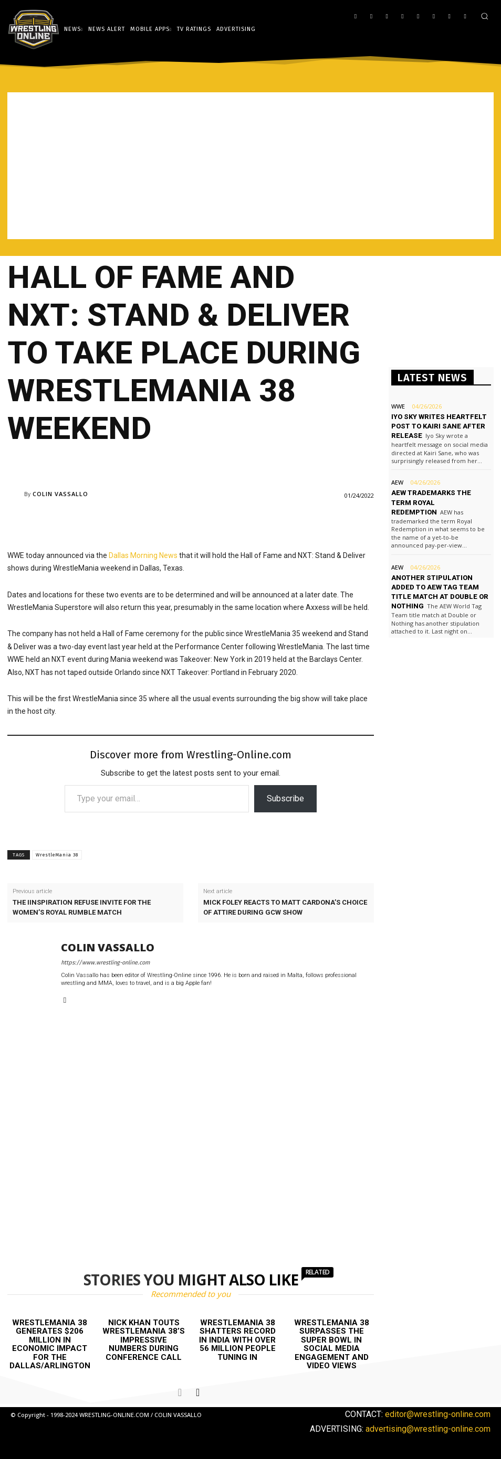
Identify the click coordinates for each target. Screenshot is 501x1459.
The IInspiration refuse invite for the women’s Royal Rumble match (82, 907)
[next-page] (198, 1392)
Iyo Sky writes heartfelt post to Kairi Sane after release (439, 426)
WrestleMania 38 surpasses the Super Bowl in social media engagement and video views (331, 1344)
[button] (484, 16)
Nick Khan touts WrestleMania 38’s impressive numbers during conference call (143, 1340)
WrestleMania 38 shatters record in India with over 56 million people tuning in (237, 1340)
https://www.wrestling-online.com (105, 962)
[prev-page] (180, 1392)
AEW (397, 482)
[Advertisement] (250, 165)
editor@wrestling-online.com (437, 1414)
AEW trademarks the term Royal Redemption (431, 502)
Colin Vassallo (60, 494)
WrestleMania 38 (57, 854)
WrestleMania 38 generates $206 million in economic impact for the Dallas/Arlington (49, 1344)
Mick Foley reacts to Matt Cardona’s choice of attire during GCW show (285, 907)
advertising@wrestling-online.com (428, 1428)
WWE (398, 406)
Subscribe (285, 798)
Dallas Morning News (143, 555)
